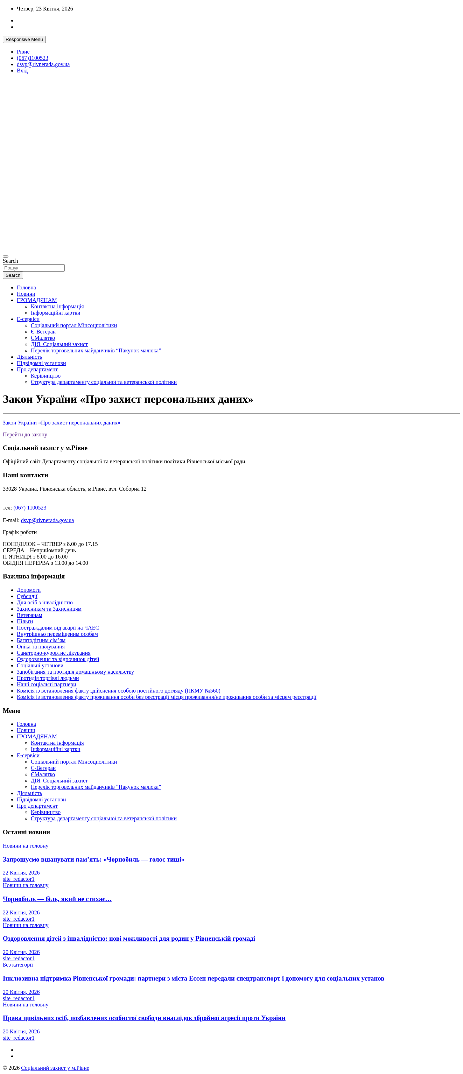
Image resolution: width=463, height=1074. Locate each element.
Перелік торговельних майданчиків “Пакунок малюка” (96, 350)
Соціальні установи (40, 665)
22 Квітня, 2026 (21, 873)
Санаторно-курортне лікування (54, 653)
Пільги (25, 621)
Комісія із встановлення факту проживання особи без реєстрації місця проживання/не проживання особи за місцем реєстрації (166, 697)
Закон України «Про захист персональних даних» (61, 423)
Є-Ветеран (43, 332)
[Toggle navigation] (5, 256)
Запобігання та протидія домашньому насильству (75, 672)
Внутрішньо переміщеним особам (57, 634)
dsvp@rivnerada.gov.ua (43, 64)
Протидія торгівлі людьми (48, 678)
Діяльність (29, 357)
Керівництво (46, 376)
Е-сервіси (28, 319)
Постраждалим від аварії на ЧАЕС (58, 628)
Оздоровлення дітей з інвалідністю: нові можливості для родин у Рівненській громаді (129, 938)
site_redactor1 (19, 879)
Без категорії (18, 965)
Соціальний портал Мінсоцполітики (74, 325)
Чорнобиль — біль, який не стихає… (57, 899)
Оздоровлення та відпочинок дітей (58, 659)
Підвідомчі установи (41, 363)
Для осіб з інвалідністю (45, 602)
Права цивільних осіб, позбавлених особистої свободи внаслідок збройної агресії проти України (144, 1018)
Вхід (22, 70)
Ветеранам (29, 615)
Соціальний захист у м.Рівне (55, 1068)
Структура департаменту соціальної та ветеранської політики (104, 382)
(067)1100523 (32, 58)
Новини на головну (26, 846)
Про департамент (37, 369)
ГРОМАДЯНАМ (37, 300)
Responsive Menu (24, 39)
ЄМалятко (43, 338)
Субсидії (27, 596)
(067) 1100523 (30, 508)
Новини (26, 294)
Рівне (23, 52)
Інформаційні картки (55, 313)
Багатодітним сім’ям (41, 640)
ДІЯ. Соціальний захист (59, 344)
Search (10, 261)
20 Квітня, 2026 (21, 952)
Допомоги (29, 590)
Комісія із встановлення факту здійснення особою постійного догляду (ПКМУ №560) (118, 691)
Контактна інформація (57, 306)
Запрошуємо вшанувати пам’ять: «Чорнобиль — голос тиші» (93, 859)
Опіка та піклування (41, 647)
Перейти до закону (25, 434)
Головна (26, 287)
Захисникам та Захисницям (49, 609)
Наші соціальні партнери (46, 684)
